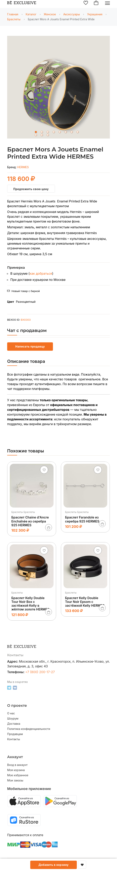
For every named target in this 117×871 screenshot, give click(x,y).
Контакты (13, 739)
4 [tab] (54, 132)
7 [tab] (72, 132)
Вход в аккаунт (17, 765)
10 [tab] (42, 135)
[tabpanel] (58, 88)
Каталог (31, 14)
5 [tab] (60, 132)
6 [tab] (66, 132)
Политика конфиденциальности (28, 728)
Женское (50, 14)
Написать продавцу (30, 346)
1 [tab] (36, 132)
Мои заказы (15, 780)
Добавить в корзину (53, 864)
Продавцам (15, 734)
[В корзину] (48, 527)
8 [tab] (78, 132)
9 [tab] (36, 135)
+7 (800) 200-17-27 (40, 672)
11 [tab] (48, 135)
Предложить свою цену (31, 189)
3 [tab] (48, 132)
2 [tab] (42, 132)
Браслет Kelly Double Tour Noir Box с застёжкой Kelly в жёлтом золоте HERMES (30, 603)
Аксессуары (71, 14)
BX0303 (26, 319)
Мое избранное (17, 775)
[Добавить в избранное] (82, 865)
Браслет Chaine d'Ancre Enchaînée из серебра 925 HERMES (30, 521)
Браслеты (13, 19)
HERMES (23, 167)
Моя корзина (16, 770)
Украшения (94, 14)
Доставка (13, 723)
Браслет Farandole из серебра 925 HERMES (82, 519)
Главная (12, 14)
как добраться (41, 273)
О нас (11, 713)
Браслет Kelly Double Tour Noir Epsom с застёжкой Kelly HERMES (84, 601)
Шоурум (12, 718)
